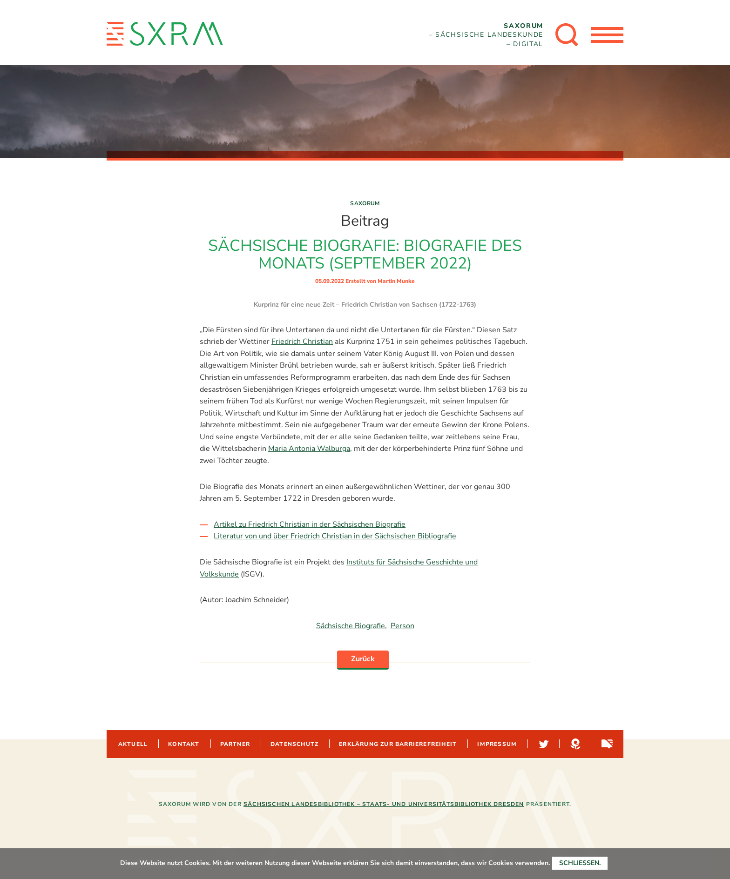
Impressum (497, 744)
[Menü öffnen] (607, 35)
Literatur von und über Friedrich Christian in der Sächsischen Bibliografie (335, 536)
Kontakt (183, 744)
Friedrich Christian (302, 341)
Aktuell (133, 744)
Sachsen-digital (606, 744)
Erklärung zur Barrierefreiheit (398, 744)
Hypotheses (574, 744)
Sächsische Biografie (350, 626)
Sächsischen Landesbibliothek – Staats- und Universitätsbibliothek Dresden (383, 804)
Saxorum (365, 203)
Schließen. (580, 863)
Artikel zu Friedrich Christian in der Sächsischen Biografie (310, 524)
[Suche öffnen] (567, 35)
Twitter (542, 744)
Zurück (363, 659)
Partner (235, 744)
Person (402, 626)
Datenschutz (294, 744)
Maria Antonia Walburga (309, 448)
